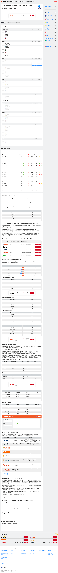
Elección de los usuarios (33, 551)
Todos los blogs (32, 553)
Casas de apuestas (4, 534)
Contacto (49, 550)
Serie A (51, 32)
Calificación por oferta (4, 553)
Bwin (5, 473)
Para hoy (12, 550)
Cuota (4, 423)
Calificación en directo (4, 554)
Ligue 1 (51, 35)
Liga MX (51, 18)
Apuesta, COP (5, 419)
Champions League (51, 15)
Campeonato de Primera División (51, 39)
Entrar (55, 1)
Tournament (4, 152)
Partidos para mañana (50, 6)
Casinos (15, 1)
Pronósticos (12, 556)
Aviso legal (50, 553)
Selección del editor (33, 550)
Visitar (38, 249)
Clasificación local (9, 152)
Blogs (34, 1)
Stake (7, 473)
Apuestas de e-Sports (4, 556)
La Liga (51, 22)
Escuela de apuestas (42, 550)
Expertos (12, 553)
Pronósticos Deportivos (21, 1)
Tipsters (12, 554)
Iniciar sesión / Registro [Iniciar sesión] (36, 65)
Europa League (51, 16)
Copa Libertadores (51, 13)
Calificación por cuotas (4, 551)
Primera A (51, 12)
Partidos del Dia (22, 550)
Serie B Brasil (51, 40)
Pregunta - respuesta (42, 551)
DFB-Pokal (51, 31)
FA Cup (51, 28)
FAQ (39, 553)
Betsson (8, 474)
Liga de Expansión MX (51, 19)
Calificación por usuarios (5, 550)
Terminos (49, 551)
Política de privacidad (51, 554)
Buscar (52, 1)
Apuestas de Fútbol (29, 1)
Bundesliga (51, 29)
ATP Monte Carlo (51, 46)
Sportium (4, 474)
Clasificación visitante (16, 152)
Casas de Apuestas (10, 1)
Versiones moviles (4, 559)
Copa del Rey (51, 25)
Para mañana (13, 551)
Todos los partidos (23, 553)
